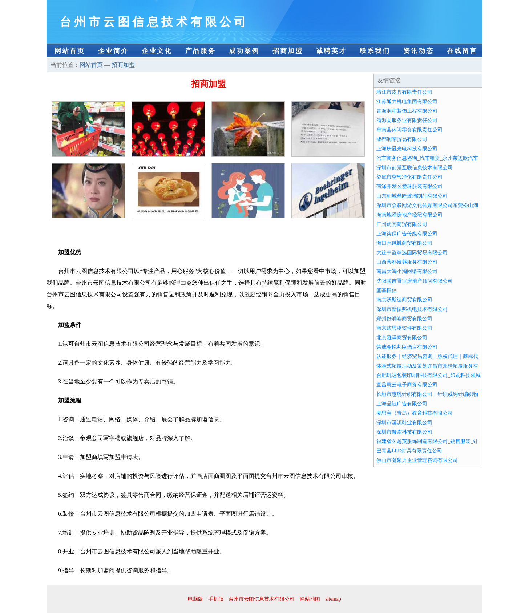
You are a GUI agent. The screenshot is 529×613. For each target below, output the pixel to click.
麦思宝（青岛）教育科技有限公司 (414, 413)
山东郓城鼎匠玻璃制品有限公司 (412, 196)
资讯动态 (418, 50)
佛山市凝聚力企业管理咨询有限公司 (417, 460)
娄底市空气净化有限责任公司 (409, 177)
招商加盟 (287, 50)
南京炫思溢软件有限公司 (404, 328)
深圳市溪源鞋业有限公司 (404, 422)
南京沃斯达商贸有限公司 (404, 300)
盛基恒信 (386, 290)
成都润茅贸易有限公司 (401, 139)
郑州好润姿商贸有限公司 (404, 318)
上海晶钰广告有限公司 (401, 403)
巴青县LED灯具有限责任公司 (409, 451)
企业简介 (113, 50)
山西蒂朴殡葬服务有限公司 (406, 262)
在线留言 (462, 50)
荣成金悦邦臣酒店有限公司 (406, 347)
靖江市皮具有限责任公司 (404, 92)
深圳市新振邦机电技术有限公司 (412, 309)
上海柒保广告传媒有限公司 (406, 233)
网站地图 (310, 599)
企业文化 (157, 50)
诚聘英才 (331, 50)
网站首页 (69, 50)
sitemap (333, 599)
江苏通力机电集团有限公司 (406, 101)
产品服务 (200, 50)
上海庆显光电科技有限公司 (406, 148)
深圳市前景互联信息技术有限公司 (414, 167)
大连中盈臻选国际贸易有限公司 (412, 252)
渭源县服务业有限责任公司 (406, 120)
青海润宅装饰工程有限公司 (406, 111)
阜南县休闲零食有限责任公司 (409, 130)
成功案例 (244, 50)
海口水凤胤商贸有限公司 (404, 243)
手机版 (215, 599)
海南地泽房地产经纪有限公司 (409, 215)
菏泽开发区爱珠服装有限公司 (409, 186)
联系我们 (375, 50)
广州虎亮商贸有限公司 (401, 224)
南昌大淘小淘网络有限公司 (406, 271)
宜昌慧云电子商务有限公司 (406, 384)
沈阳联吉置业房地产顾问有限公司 (414, 281)
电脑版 (195, 599)
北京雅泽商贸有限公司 (401, 337)
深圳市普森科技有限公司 (404, 432)
